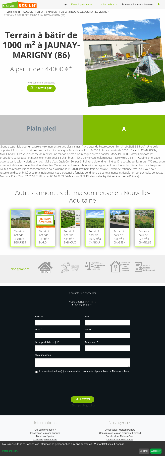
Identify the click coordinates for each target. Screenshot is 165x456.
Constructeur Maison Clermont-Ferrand (120, 433)
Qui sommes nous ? (45, 430)
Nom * (38, 329)
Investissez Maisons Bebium (45, 433)
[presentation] (82, 382)
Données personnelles (45, 440)
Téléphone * (91, 342)
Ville (87, 316)
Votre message (43, 355)
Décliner (144, 451)
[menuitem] (65, 4)
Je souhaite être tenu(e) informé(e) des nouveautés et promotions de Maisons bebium (84, 371)
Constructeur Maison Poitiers (120, 430)
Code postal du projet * (47, 342)
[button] (158, 4)
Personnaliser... (10, 451)
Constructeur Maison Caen (120, 436)
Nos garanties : (20, 271)
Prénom (39, 316)
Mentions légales (45, 436)
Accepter (156, 451)
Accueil (28, 12)
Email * (88, 329)
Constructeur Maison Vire (120, 440)
